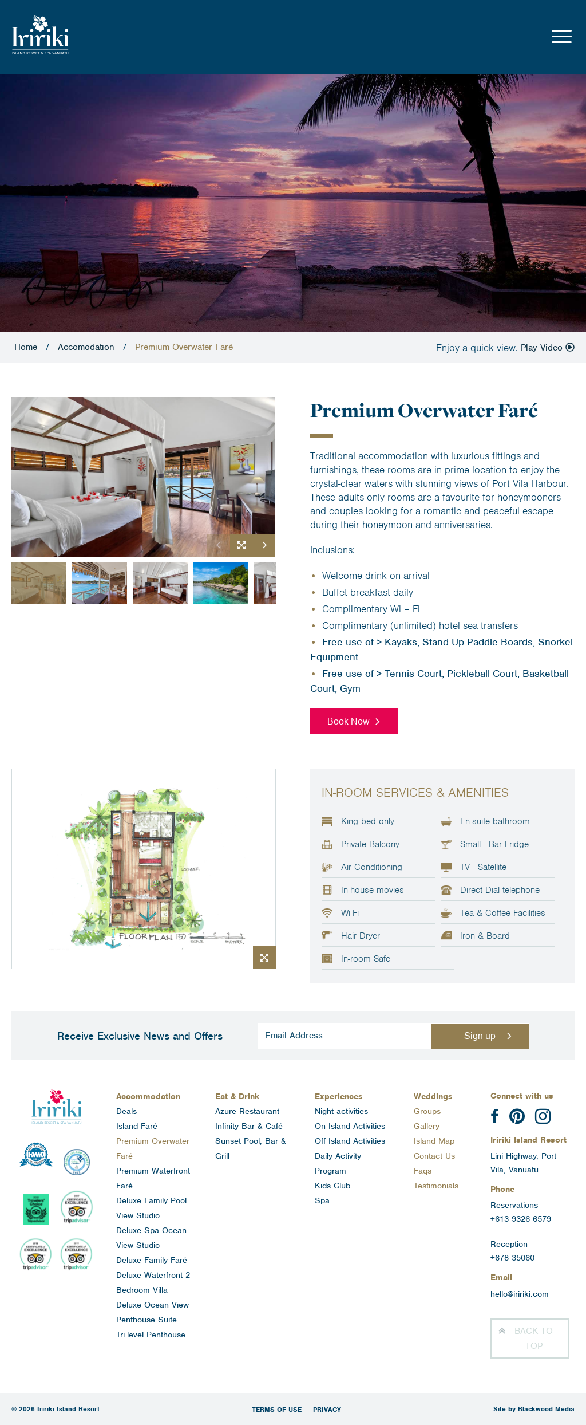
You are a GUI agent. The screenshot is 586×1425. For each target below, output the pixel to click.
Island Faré (136, 1126)
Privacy (327, 1409)
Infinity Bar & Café (249, 1126)
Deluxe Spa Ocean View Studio (151, 1237)
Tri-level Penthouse (150, 1334)
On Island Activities (350, 1126)
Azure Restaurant (247, 1111)
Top (533, 1338)
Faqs (422, 1171)
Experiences (339, 1096)
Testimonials (436, 1185)
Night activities (341, 1111)
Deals (126, 1111)
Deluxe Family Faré (151, 1260)
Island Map (434, 1141)
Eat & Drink (237, 1096)
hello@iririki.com (519, 1294)
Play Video (548, 347)
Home (25, 347)
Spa (322, 1200)
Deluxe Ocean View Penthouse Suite (152, 1312)
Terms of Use (277, 1409)
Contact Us (434, 1156)
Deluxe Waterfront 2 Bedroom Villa (153, 1282)
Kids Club (332, 1185)
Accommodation (148, 1096)
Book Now (348, 721)
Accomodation (86, 347)
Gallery (427, 1126)
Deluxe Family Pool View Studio (151, 1208)
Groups (427, 1111)
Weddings (433, 1096)
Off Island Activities (350, 1141)
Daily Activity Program (338, 1163)
